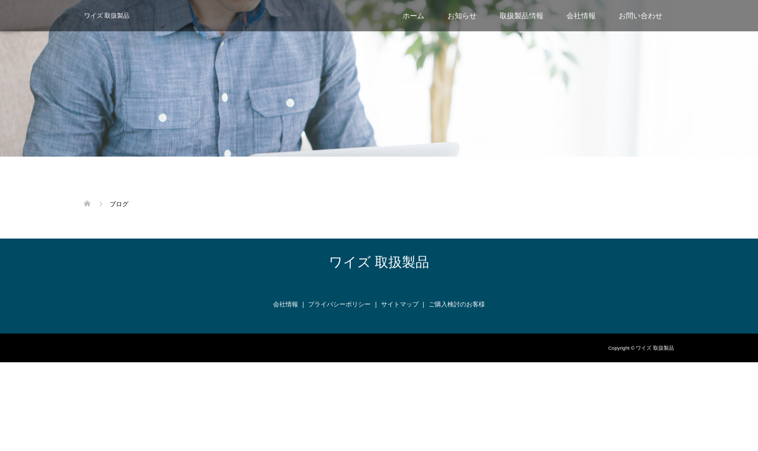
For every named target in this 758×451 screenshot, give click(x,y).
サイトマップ (400, 304)
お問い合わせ (640, 15)
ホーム (413, 15)
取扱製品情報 (521, 15)
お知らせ (462, 15)
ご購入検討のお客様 (457, 304)
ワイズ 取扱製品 (106, 15)
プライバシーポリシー (339, 304)
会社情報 (581, 15)
